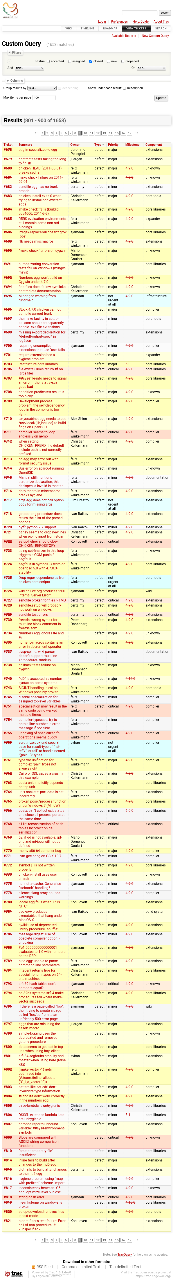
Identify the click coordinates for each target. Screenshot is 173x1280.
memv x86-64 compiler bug (40, 851)
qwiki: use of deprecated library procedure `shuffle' (38, 927)
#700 (8, 346)
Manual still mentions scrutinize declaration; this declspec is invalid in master (41, 481)
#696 (8, 309)
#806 (8, 1115)
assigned (78, 61)
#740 (8, 679)
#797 (8, 1024)
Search (161, 28)
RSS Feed (44, 1267)
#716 (8, 491)
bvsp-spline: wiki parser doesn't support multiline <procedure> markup (38, 656)
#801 (8, 1056)
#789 (8, 961)
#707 (8, 378)
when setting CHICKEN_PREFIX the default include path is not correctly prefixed (41, 447)
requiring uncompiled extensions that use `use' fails (42, 348)
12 (97, 133)
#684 (8, 209)
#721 (8, 532)
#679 (8, 159)
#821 (8, 1221)
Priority (113, 145)
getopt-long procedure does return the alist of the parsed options (41, 518)
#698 (8, 332)
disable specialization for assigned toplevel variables (40, 699)
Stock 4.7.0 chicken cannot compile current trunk (40, 311)
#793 (8, 984)
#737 (8, 652)
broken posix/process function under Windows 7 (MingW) (42, 803)
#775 (8, 884)
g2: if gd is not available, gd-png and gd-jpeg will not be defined (40, 841)
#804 (8, 1096)
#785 (8, 925)
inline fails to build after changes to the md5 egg (37, 1162)
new (114, 61)
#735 (8, 642)
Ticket (8, 145)
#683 (8, 196)
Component (153, 145)
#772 (8, 865)
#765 (8, 801)
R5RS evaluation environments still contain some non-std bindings (42, 223)
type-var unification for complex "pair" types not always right (37, 764)
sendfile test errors (33, 614)
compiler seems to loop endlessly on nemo (37, 434)
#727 (8, 600)
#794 (8, 993)
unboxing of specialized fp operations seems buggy (39, 735)
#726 (8, 591)
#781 (8, 911)
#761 (8, 760)
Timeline (87, 28)
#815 (8, 1169)
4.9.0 (129, 168)
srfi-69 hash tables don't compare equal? (37, 986)
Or (133, 68)
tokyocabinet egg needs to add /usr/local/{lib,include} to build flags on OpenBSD (43, 423)
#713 (8, 459)
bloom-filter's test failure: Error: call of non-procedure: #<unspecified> (43, 1225)
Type (97, 145)
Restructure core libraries (38, 364)
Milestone (132, 145)
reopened (132, 61)
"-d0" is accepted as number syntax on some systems (40, 681)
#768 (8, 824)
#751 (8, 706)
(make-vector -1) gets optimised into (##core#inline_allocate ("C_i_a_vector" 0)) (37, 1075)
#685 (8, 219)
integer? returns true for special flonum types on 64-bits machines (40, 974)
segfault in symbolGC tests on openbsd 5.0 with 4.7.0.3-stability (42, 568)
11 (91, 133)
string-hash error (31, 1197)
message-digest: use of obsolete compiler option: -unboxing (39, 938)
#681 (8, 177)
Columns (16, 80)
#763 (8, 783)
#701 (8, 355)
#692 (8, 277)
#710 (8, 419)
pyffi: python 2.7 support (37, 527)
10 (85, 133)
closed (98, 61)
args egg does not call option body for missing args (41, 502)
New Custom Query (155, 36)
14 (110, 133)
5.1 (128, 1115)
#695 (8, 296)
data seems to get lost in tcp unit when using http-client (41, 1049)
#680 (8, 168)
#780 (8, 902)
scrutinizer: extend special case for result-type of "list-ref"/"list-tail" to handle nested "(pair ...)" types (42, 748)
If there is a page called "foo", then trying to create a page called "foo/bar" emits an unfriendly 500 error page (41, 1012)
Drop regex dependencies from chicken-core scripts (43, 580)
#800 (8, 1047)
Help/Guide (141, 21)
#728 (8, 605)
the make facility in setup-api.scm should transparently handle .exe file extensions (41, 323)
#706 (8, 369)
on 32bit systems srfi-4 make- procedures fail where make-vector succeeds (42, 997)
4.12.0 (130, 679)
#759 (8, 742)
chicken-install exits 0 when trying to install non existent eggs (40, 200)
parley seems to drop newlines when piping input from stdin (42, 534)
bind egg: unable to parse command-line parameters (39, 963)
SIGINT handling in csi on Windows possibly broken (38, 690)
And (10, 68)
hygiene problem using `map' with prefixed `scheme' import (42, 1181)
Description (133, 88)
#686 (8, 232)
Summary (25, 145)
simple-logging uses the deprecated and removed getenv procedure (38, 1037)
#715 (8, 477)
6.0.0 (129, 810)
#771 (8, 856)
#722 (8, 541)
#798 (8, 1033)
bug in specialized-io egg (38, 150)
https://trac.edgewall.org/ (153, 1276)
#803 (8, 1087)
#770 (8, 851)
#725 (8, 578)
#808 (8, 1137)
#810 (8, 1151)
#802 (8, 1069)
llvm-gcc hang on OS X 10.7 (40, 856)
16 (123, 133)
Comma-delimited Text (81, 1267)
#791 (8, 970)
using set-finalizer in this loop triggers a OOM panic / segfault (41, 555)
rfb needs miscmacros (36, 241)
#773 (8, 874)
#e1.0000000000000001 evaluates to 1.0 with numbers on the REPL (42, 951)
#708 (8, 392)
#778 (8, 893)
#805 (8, 1106)
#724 (8, 564)
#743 (8, 688)
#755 (8, 733)
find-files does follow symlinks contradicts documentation (42, 289)
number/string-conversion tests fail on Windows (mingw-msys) (42, 268)
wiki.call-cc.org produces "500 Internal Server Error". (42, 593)
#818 (8, 1197)
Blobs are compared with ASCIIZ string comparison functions (39, 1141)
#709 (8, 401)
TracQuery (124, 1255)
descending (70, 88)
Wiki (68, 28)
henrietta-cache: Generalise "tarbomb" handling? (40, 886)
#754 (8, 720)
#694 (8, 287)
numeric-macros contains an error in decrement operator (41, 644)
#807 (8, 1124)
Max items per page (17, 97)
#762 (8, 773)
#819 (8, 1202)
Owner (75, 145)
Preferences (119, 21)
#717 (8, 500)
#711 (8, 432)
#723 (8, 551)
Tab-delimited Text (125, 1267)
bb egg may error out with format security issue (38, 461)
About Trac (161, 21)
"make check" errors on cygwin (42, 250)
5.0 (128, 364)
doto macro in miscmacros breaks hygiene (40, 493)
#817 (8, 1188)
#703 (8, 364)
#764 (8, 792)
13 (104, 133)
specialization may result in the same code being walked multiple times (43, 710)
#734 (8, 633)
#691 (8, 264)
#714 (8, 468)
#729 (8, 614)
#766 (8, 810)
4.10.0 (130, 1202)
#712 (8, 441)
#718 (8, 514)
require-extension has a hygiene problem (37, 357)
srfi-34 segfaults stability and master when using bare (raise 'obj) (42, 1060)
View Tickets (136, 28)
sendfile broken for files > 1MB (42, 600)
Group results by (14, 88)
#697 (8, 319)
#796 (8, 1006)
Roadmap (110, 28)
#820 (8, 1212)
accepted (57, 61)
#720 (8, 527)
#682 (8, 187)
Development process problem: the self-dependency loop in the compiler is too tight (42, 407)
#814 (8, 1160)
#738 (8, 665)
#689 (8, 241)
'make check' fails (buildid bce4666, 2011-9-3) (39, 211)
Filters (16, 52)
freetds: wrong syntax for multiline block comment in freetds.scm (40, 624)
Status (40, 61)
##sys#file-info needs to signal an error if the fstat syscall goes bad (43, 382)
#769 (8, 837)
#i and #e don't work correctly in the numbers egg (42, 1098)
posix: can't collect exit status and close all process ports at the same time (42, 814)
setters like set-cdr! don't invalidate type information (39, 1089)
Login (102, 21)
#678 (8, 150)
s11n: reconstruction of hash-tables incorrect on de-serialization (41, 828)
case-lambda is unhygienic (39, 1106)
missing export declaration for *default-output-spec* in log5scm (42, 336)
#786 (8, 934)
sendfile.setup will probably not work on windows (40, 607)
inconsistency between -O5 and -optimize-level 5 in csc (40, 1190)
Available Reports (124, 36)
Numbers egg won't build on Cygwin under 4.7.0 (40, 279)
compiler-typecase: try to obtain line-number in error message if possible (39, 724)
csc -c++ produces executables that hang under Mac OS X (41, 915)
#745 (8, 697)
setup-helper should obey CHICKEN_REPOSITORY (38, 543)
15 (117, 133)
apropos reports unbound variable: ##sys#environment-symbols (42, 1128)
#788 (8, 947)
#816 (8, 1179)
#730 (8, 620)
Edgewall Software (49, 1276)
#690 (8, 250)
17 (129, 133)
